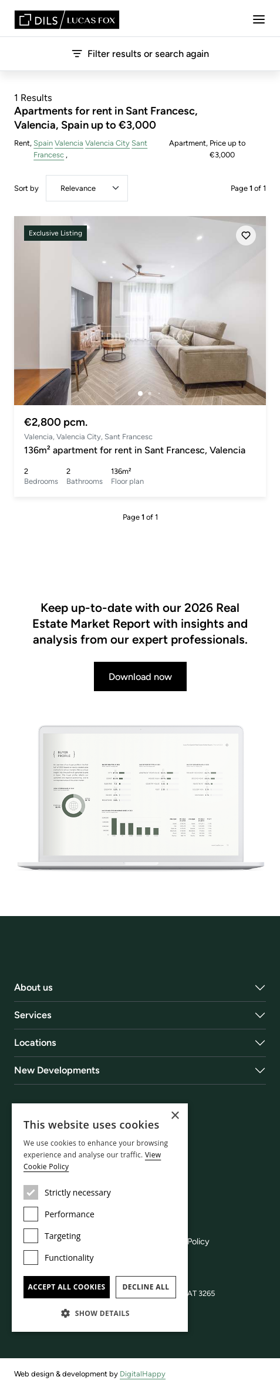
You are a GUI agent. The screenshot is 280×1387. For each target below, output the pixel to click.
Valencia (69, 143)
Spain (43, 143)
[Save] (246, 235)
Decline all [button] (146, 1287)
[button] (99, 1313)
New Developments (57, 1070)
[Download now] (140, 799)
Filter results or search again (140, 53)
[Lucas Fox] (67, 19)
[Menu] (259, 19)
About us (33, 987)
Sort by (26, 188)
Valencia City (107, 143)
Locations (35, 1042)
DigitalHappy (143, 1373)
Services (33, 1015)
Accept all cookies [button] (66, 1287)
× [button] (174, 1116)
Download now (140, 676)
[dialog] (100, 1217)
